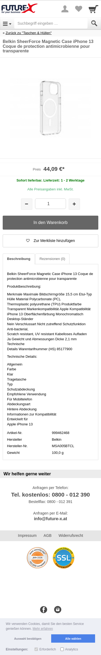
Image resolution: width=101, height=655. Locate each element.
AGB (48, 535)
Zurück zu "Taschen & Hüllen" (29, 33)
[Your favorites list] (78, 9)
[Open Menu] (7, 23)
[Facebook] (44, 610)
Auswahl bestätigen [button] (27, 638)
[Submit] (94, 23)
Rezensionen (52, 259)
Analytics (71, 649)
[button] (50, 240)
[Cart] (93, 9)
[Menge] (50, 203)
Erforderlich (47, 649)
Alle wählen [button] (73, 638)
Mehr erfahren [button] (43, 629)
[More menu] (65, 9)
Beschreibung (18, 259)
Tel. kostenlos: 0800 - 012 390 (50, 494)
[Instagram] (58, 610)
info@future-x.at (50, 518)
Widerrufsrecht (70, 535)
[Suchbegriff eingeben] (51, 23)
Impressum (27, 535)
